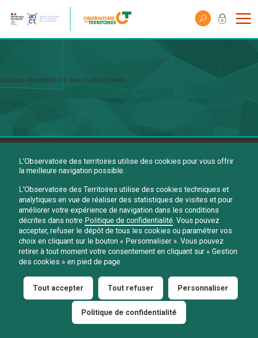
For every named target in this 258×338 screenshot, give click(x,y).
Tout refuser (131, 288)
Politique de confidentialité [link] (129, 312)
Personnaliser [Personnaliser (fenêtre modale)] (203, 288)
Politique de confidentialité (129, 220)
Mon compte (222, 20)
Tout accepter (58, 288)
